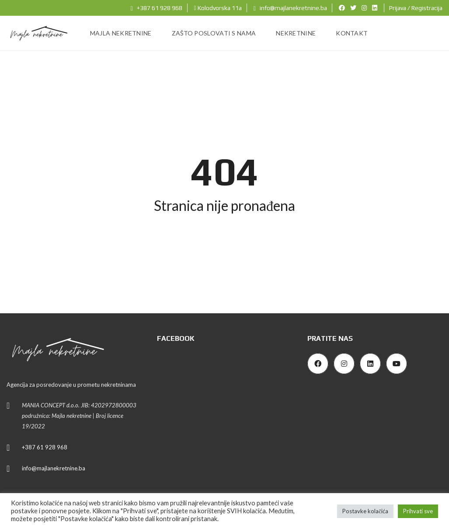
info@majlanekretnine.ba (290, 7)
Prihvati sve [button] (418, 511)
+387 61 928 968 (156, 7)
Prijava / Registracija (415, 7)
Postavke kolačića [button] (365, 511)
